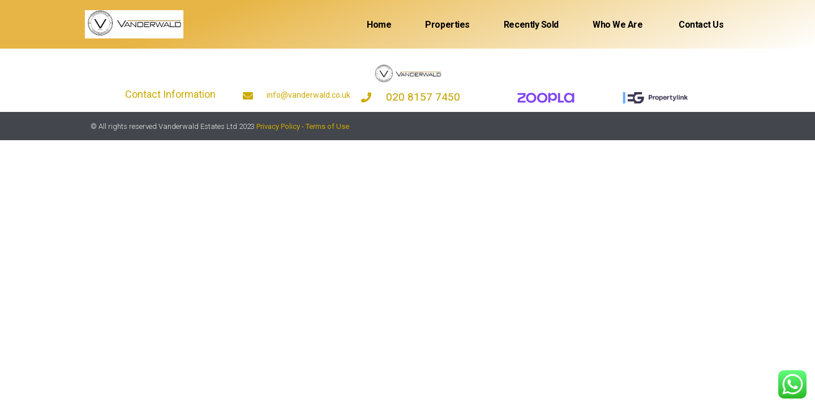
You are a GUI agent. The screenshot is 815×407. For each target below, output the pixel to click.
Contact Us (700, 24)
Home (379, 24)
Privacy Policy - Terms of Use (302, 126)
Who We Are (618, 24)
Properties (447, 24)
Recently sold (531, 24)
